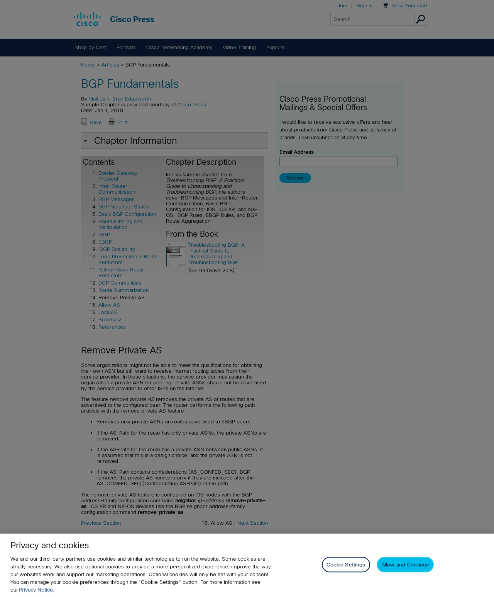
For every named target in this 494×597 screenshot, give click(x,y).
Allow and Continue (405, 565)
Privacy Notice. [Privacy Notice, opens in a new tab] (36, 590)
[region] (247, 565)
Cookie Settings (346, 565)
